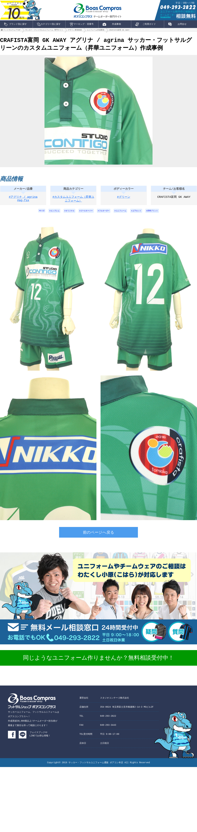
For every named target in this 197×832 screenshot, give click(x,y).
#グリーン (123, 198)
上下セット (140, 212)
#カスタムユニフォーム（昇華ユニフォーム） (73, 200)
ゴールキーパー (85, 212)
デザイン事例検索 (75, 31)
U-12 (37, 212)
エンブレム (51, 212)
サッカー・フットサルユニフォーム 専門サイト (44, 31)
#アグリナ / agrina (23, 198)
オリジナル (67, 212)
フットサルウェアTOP (11, 31)
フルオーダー (105, 212)
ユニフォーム (123, 212)
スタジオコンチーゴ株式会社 (114, 700)
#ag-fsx (23, 202)
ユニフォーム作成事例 (95, 31)
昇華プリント (157, 212)
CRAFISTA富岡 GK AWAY (119, 31)
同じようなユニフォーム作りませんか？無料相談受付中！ (98, 660)
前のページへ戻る (98, 535)
